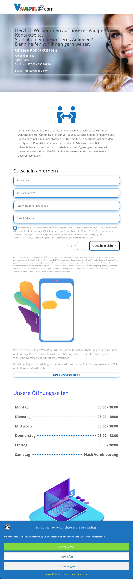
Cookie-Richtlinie (53, 573)
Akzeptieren (66, 547)
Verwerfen (66, 556)
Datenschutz (69, 573)
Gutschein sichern (104, 246)
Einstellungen (66, 566)
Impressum (82, 573)
